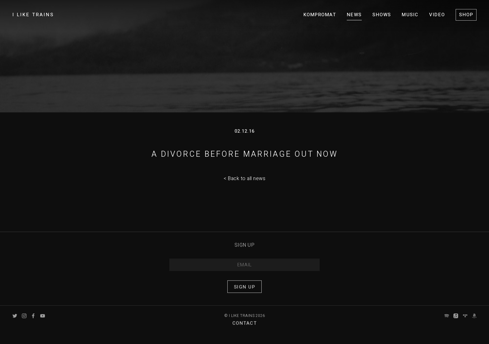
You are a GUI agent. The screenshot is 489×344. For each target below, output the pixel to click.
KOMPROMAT (319, 14)
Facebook (33, 320)
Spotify (446, 320)
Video (437, 14)
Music (410, 14)
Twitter (14, 320)
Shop (466, 14)
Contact (244, 327)
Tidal (465, 320)
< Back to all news (244, 178)
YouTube (42, 320)
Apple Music (455, 320)
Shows (381, 14)
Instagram (24, 320)
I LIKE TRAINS (33, 14)
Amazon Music (474, 320)
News (354, 14)
